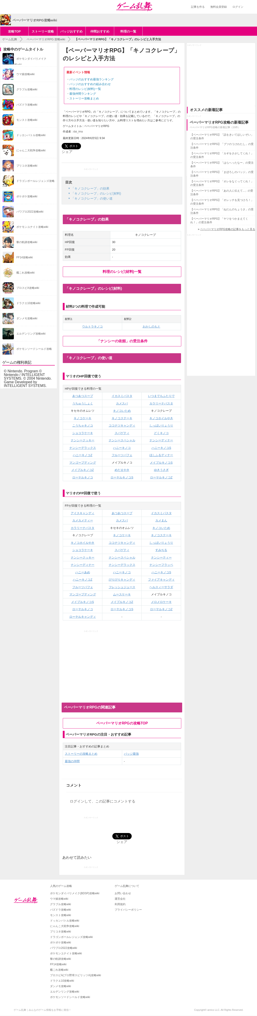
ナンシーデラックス (82, 448)
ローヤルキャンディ (82, 616)
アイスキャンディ (82, 513)
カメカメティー (82, 520)
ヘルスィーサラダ (161, 587)
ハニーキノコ (122, 448)
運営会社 (120, 898)
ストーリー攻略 (43, 31)
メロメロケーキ (161, 602)
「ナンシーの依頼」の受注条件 (122, 341)
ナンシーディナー (161, 440)
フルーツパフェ (122, 455)
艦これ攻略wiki (59, 969)
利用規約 (120, 904)
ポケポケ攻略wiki (60, 942)
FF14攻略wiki (58, 964)
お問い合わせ (123, 893)
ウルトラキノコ (92, 326)
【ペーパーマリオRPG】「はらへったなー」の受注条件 (222, 164)
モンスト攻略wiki (60, 915)
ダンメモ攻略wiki (60, 986)
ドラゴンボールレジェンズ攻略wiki (71, 937)
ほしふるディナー (161, 455)
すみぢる (161, 550)
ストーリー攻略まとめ (84, 98)
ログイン (237, 6)
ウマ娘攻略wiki (59, 898)
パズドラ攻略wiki (60, 909)
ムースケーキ (122, 594)
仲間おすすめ (99, 31)
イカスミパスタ (122, 396)
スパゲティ (122, 433)
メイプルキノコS (161, 462)
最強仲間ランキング (82, 93)
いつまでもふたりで (161, 396)
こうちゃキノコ (82, 425)
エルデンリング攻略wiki (64, 991)
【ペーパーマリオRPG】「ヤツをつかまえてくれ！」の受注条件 (219, 220)
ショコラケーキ (82, 433)
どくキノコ (161, 433)
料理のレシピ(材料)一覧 (85, 89)
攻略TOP (14, 31)
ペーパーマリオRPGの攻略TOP (122, 723)
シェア (67, 152)
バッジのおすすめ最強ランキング (91, 79)
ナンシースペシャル (122, 440)
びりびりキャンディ (122, 579)
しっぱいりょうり (161, 425)
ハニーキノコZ (82, 455)
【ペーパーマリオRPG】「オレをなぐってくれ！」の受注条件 (222, 183)
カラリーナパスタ (161, 403)
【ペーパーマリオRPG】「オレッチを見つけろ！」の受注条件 (222, 201)
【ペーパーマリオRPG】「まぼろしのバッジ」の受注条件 (222, 173)
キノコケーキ (82, 418)
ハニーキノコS (161, 448)
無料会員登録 (218, 6)
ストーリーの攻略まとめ (81, 753)
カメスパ (122, 403)
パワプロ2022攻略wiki (63, 948)
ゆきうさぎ (161, 470)
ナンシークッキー (82, 440)
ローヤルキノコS (122, 477)
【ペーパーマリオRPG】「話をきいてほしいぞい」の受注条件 (222, 136)
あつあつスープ (82, 396)
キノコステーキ (122, 418)
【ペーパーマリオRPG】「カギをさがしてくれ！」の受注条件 (222, 155)
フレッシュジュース (122, 587)
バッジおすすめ (71, 31)
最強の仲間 (72, 761)
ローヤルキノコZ (161, 477)
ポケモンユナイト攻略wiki (66, 953)
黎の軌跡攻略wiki (60, 958)
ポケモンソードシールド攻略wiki (70, 997)
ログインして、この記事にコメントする (102, 801)
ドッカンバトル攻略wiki (64, 920)
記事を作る (198, 6)
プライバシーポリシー (128, 909)
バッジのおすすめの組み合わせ (90, 84)
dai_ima (78, 131)
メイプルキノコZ (82, 470)
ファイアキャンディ (161, 579)
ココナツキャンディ (122, 425)
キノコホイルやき (161, 418)
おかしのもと (151, 326)
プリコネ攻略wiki (60, 931)
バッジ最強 (131, 753)
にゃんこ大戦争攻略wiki (64, 926)
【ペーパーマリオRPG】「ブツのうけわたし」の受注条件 (222, 145)
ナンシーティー (161, 557)
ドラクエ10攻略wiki (62, 980)
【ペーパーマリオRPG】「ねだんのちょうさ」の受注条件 (222, 211)
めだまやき (122, 470)
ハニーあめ (82, 572)
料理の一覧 (128, 31)
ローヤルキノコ (82, 477)
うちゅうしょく (82, 403)
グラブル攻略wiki (60, 904)
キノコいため (122, 410)
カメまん (161, 520)
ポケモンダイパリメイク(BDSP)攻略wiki (74, 893)
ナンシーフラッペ (161, 564)
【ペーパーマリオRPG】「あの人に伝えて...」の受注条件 (221, 192)
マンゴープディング (82, 462)
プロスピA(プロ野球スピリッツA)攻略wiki (75, 975)
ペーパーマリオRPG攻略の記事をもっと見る (227, 229)
